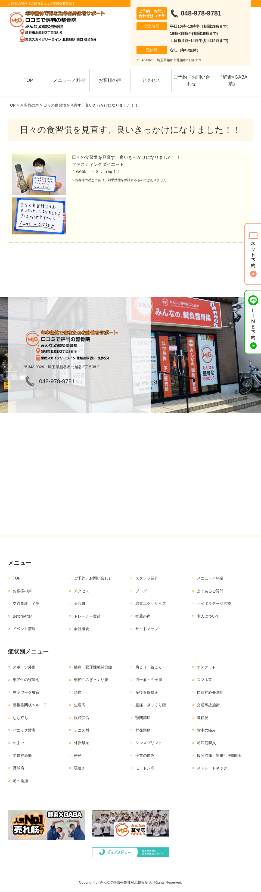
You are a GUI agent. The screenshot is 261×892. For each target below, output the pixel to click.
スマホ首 (204, 679)
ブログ (141, 591)
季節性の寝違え (26, 679)
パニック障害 (24, 730)
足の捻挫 (20, 781)
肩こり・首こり (148, 667)
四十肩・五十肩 (148, 679)
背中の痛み (206, 730)
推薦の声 (143, 616)
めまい (18, 743)
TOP (28, 80)
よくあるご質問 (210, 591)
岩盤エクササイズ (150, 603)
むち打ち (20, 718)
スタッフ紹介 (146, 578)
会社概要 (81, 629)
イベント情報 (24, 629)
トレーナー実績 (87, 616)
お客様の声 (110, 80)
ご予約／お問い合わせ (191, 80)
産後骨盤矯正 (146, 692)
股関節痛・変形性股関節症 (220, 755)
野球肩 (18, 768)
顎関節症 (143, 718)
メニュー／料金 (69, 80)
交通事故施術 (208, 705)
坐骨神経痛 (22, 755)
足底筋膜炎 (206, 743)
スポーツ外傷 (24, 667)
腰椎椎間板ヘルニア (30, 705)
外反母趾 (81, 743)
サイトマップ (146, 629)
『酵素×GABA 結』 (235, 80)
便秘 (78, 755)
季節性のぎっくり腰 (91, 679)
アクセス (151, 80)
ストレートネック (212, 768)
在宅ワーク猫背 (26, 692)
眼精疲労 (81, 718)
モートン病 (144, 768)
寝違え (79, 768)
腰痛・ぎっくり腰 (150, 705)
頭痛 (78, 692)
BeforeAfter (22, 616)
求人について (208, 616)
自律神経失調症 (210, 692)
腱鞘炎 (202, 718)
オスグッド (206, 667)
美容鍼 (79, 603)
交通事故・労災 (26, 603)
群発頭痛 (143, 730)
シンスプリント (148, 743)
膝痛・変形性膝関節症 (93, 667)
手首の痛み (144, 755)
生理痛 (79, 705)
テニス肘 (81, 730)
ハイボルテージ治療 (214, 603)
